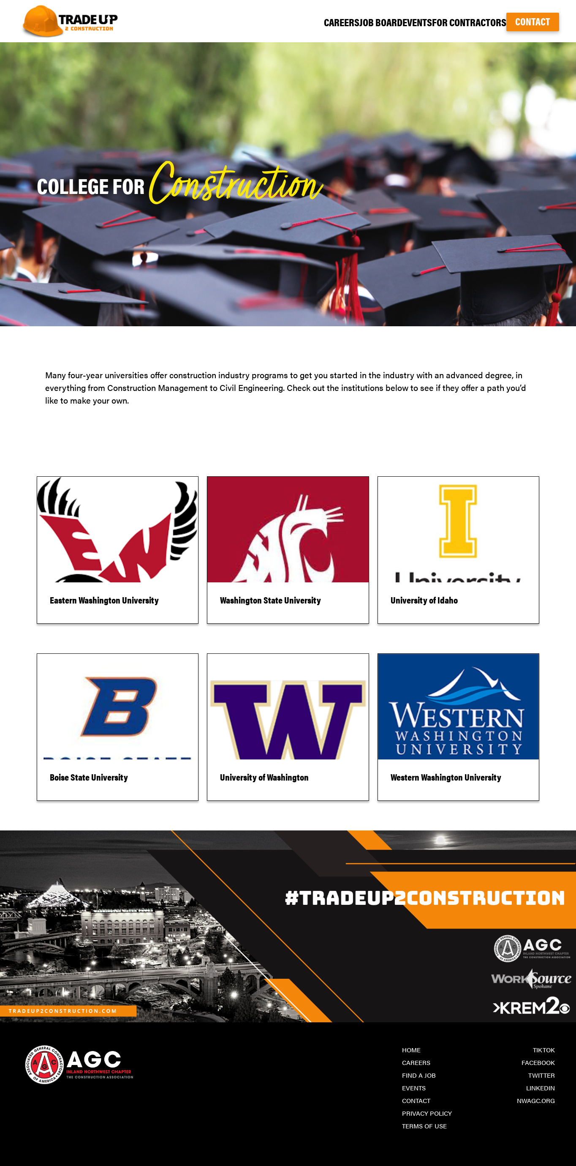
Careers (287, 22)
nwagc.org (536, 1100)
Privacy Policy (427, 1113)
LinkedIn (540, 1087)
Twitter (541, 1074)
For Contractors (454, 22)
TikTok (544, 1049)
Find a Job (419, 1074)
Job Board (340, 22)
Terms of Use (424, 1125)
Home (411, 1049)
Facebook (538, 1062)
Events (391, 22)
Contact (532, 21)
